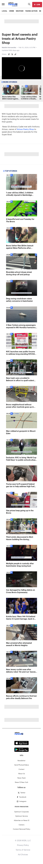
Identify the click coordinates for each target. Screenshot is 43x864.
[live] (37, 4)
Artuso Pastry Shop (25, 129)
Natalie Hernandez (9, 47)
